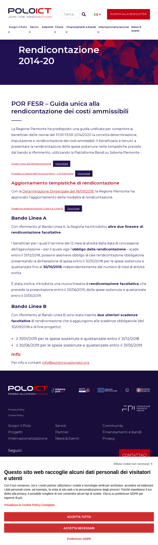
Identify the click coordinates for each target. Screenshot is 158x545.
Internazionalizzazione (113, 28)
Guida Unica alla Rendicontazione (31, 163)
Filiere (59, 28)
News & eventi (136, 30)
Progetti (15, 432)
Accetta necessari (79, 528)
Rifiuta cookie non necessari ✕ (133, 463)
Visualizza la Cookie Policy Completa (29, 505)
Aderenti (47, 28)
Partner (62, 432)
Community (113, 426)
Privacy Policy (16, 409)
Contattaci (134, 455)
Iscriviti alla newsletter (128, 15)
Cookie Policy (16, 415)
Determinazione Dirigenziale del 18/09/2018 (58, 191)
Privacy (109, 438)
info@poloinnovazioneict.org (65, 363)
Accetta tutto (79, 516)
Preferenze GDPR (79, 538)
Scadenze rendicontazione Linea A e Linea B (37, 208)
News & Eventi (67, 438)
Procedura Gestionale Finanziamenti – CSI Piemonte (42, 173)
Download (61, 163)
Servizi (34, 28)
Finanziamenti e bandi (81, 28)
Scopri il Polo (18, 28)
